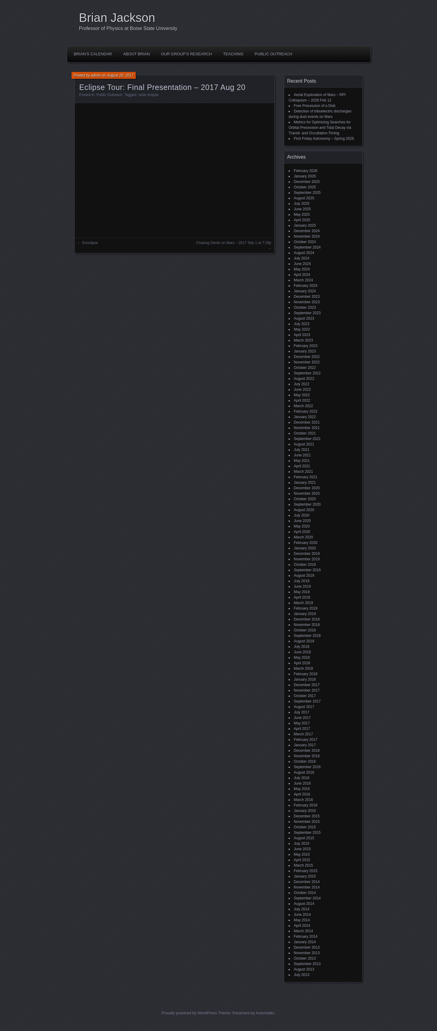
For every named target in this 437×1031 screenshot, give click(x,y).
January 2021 (305, 482)
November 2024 (307, 236)
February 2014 (305, 936)
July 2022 (301, 384)
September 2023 (307, 313)
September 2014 (307, 898)
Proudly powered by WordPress (189, 1013)
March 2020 (303, 537)
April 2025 (302, 220)
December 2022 (307, 357)
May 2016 (302, 789)
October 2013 (305, 958)
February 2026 (305, 171)
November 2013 (307, 953)
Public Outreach (273, 54)
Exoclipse (90, 243)
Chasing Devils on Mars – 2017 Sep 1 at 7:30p (233, 243)
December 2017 (307, 685)
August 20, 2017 (120, 75)
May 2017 (302, 723)
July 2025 (301, 203)
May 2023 (302, 329)
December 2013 (307, 947)
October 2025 (305, 187)
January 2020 (305, 548)
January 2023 (305, 351)
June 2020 (302, 521)
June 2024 (302, 264)
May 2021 (302, 461)
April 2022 (302, 400)
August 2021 (304, 444)
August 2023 (304, 318)
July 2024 (301, 258)
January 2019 (305, 614)
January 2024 (305, 291)
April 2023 (302, 335)
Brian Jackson (117, 17)
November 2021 (307, 428)
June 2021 (302, 455)
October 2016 (305, 761)
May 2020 (302, 526)
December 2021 (307, 422)
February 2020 (305, 543)
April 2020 (302, 532)
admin (96, 75)
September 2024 (307, 247)
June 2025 (302, 209)
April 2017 (302, 729)
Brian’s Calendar (93, 54)
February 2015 (305, 871)
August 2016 (304, 772)
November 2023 (307, 302)
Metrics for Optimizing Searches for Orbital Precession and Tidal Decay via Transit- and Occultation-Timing (320, 127)
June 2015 (302, 849)
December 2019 (307, 554)
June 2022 (302, 389)
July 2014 (301, 909)
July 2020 (301, 515)
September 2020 (307, 504)
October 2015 (305, 827)
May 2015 (302, 854)
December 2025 (307, 182)
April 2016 (302, 794)
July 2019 (301, 581)
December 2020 (307, 488)
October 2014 (305, 893)
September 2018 (307, 636)
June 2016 (302, 783)
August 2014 (304, 904)
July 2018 (301, 646)
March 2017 (303, 734)
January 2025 (305, 225)
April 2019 (302, 597)
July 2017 (301, 712)
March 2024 (303, 280)
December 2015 (307, 816)
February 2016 (305, 805)
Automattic (265, 1013)
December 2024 (307, 231)
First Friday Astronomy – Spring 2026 (324, 138)
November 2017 (307, 690)
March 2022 (303, 406)
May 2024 (302, 269)
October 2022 (305, 368)
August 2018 (304, 641)
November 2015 (307, 822)
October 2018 (305, 630)
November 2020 (307, 493)
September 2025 (307, 193)
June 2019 (302, 586)
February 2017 (305, 739)
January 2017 (305, 745)
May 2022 (302, 395)
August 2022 (304, 378)
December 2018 (307, 619)
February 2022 (305, 411)
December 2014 (307, 882)
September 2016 (307, 767)
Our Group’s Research (186, 54)
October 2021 (305, 433)
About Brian (136, 54)
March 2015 (303, 865)
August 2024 (304, 253)
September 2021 (307, 439)
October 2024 (305, 242)
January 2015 (305, 876)
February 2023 (305, 346)
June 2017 (302, 718)
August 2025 (304, 198)
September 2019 (307, 570)
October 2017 (305, 696)
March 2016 (303, 800)
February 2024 (305, 286)
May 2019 (302, 592)
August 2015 (304, 838)
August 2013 (304, 969)
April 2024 (302, 275)
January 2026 (305, 176)
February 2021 (305, 477)
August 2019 (304, 575)
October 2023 (305, 307)
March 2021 (303, 471)
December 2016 (307, 750)
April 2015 (302, 860)
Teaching (233, 54)
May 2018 (302, 657)
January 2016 (305, 811)
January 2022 (305, 417)
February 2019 (305, 608)
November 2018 (307, 625)
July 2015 (301, 843)
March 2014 (303, 931)
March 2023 (303, 340)
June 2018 (302, 652)
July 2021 (301, 450)
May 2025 (302, 214)
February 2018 (305, 674)
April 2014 (302, 925)
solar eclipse (148, 95)
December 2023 (307, 296)
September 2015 (307, 832)
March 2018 (303, 668)
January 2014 (305, 942)
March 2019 (303, 603)
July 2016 (301, 778)
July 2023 (301, 324)
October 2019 (305, 564)
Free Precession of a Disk (314, 106)
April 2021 (302, 466)
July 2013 (301, 975)
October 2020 (305, 499)
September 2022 (307, 373)
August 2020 (304, 510)
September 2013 (307, 964)
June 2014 (302, 914)
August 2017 (304, 707)
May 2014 (302, 920)
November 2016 (307, 756)
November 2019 (307, 559)
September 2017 (307, 701)
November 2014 (307, 887)
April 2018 (302, 663)
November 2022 (307, 362)
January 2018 (305, 679)
